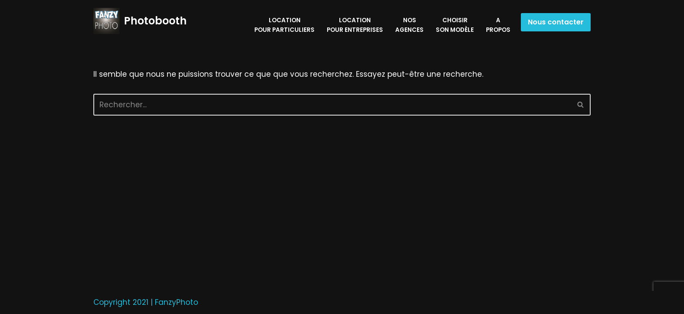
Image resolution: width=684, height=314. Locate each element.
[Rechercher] (332, 105)
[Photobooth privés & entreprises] (140, 21)
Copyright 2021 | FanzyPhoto (145, 302)
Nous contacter (556, 22)
